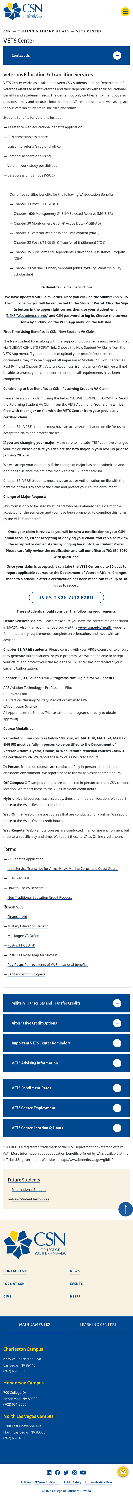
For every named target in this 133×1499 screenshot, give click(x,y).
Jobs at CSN (14, 1283)
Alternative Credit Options (34, 1023)
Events (76, 1283)
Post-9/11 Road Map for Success (32, 955)
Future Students (24, 1180)
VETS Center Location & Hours (37, 1128)
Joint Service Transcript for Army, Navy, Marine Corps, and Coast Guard (62, 868)
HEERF (75, 1296)
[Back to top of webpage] (125, 1217)
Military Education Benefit (27, 926)
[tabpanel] (66, 1397)
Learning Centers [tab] (98, 1325)
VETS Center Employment (33, 1108)
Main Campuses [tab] (34, 1324)
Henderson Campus (23, 1382)
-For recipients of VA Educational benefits (47, 964)
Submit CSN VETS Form (66, 597)
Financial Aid (17, 916)
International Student (29, 1189)
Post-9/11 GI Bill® (21, 945)
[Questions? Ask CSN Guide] (123, 1472)
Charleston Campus (23, 1349)
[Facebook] (57, 1473)
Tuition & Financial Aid (43, 31)
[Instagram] (74, 1473)
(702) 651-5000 (14, 1371)
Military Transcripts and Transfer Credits (46, 1003)
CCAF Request (18, 878)
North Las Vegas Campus (28, 1416)
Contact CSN (15, 1271)
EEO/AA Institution (47, 1482)
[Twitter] (66, 1473)
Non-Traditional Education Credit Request (39, 897)
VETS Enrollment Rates (31, 1088)
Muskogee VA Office (23, 935)
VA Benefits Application (25, 859)
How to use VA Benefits (25, 888)
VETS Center (89, 31)
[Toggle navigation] (125, 11)
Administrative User (98, 1482)
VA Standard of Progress (26, 974)
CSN (7, 31)
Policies (26, 1482)
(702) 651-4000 (14, 1438)
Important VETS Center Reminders (41, 1043)
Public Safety (73, 1482)
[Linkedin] (49, 1473)
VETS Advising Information (35, 1063)
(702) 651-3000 (14, 1404)
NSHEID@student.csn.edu (27, 315)
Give (7, 1296)
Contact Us (21, 55)
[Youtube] (83, 1473)
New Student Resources (30, 1199)
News (75, 1271)
